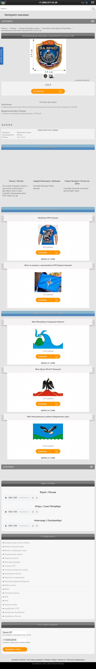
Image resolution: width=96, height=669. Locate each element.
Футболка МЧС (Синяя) (48, 218)
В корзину (42, 253)
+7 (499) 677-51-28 (48, 2)
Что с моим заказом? (48, 624)
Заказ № (15, 632)
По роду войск (48, 536)
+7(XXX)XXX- (15, 639)
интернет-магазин (19, 660)
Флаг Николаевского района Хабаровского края (48, 416)
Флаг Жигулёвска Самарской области (48, 321)
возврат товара (50, 660)
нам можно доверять (35, 660)
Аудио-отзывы (48, 483)
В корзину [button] (39, 91)
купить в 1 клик (48, 259)
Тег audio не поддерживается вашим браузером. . (21, 497)
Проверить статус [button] (13, 649)
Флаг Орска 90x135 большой (48, 369)
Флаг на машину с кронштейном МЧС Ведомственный (48, 265)
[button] (93, 8)
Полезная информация (75, 660)
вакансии (61, 660)
